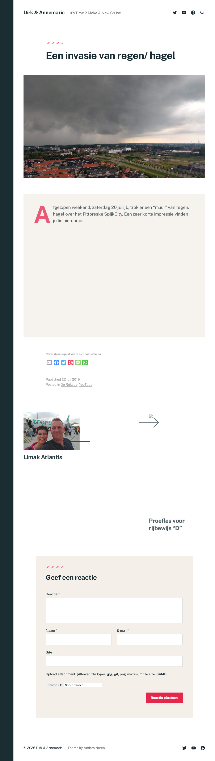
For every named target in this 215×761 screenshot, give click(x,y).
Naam (51, 630)
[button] (6, 380)
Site (49, 652)
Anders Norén (94, 748)
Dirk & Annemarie (44, 12)
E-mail (123, 630)
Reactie (53, 594)
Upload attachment (106, 674)
